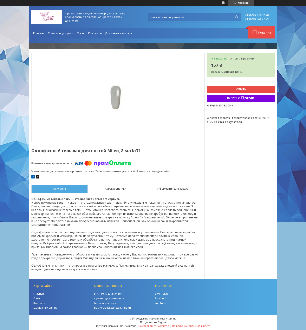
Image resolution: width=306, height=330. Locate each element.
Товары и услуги (59, 33)
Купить (241, 89)
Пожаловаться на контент (153, 326)
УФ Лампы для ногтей (108, 293)
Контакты (95, 33)
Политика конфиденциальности (191, 326)
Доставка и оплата (118, 33)
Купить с (240, 98)
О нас (81, 33)
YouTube (160, 303)
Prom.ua (171, 318)
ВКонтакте (162, 293)
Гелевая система (105, 303)
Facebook (161, 298)
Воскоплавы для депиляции (112, 307)
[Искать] (237, 17)
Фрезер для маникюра (109, 298)
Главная (39, 33)
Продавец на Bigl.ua (153, 322)
